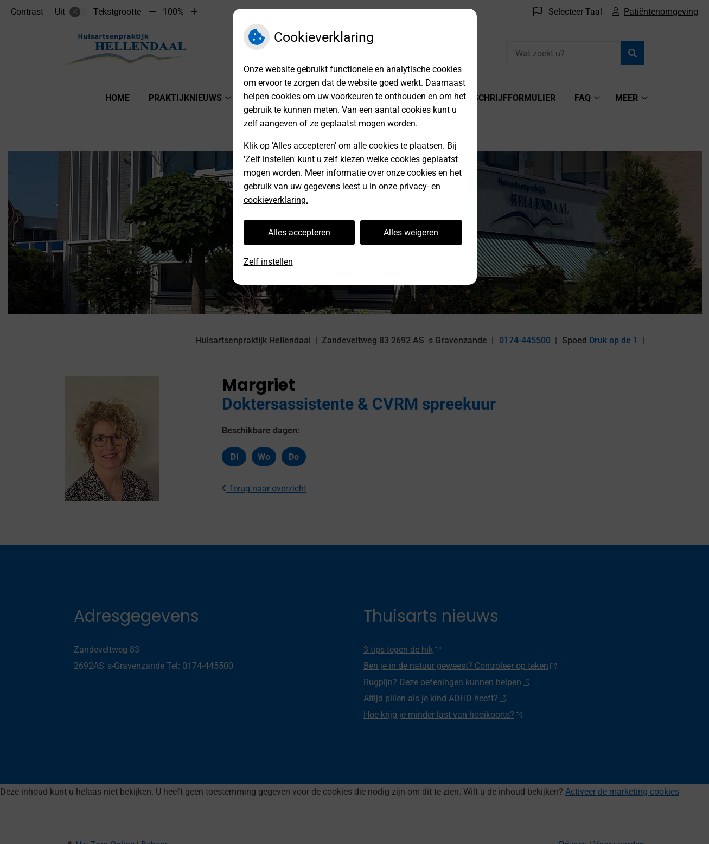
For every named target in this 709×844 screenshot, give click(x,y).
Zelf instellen (268, 262)
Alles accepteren (299, 232)
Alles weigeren (411, 232)
